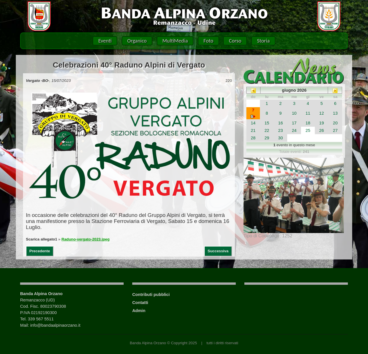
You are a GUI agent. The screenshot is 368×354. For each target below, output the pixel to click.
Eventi (105, 40)
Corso (235, 40)
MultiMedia (175, 40)
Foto (208, 40)
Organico (137, 40)
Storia (263, 40)
